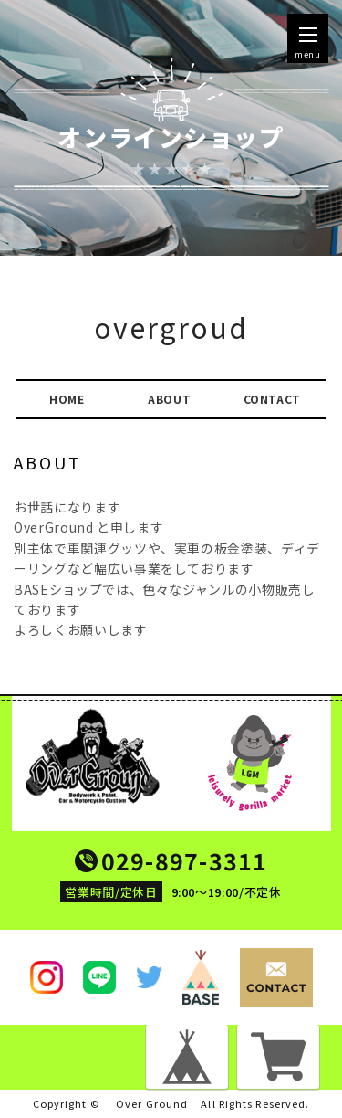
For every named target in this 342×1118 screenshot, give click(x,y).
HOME (67, 398)
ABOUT (169, 398)
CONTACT (273, 398)
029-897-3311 (184, 860)
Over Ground (152, 1104)
